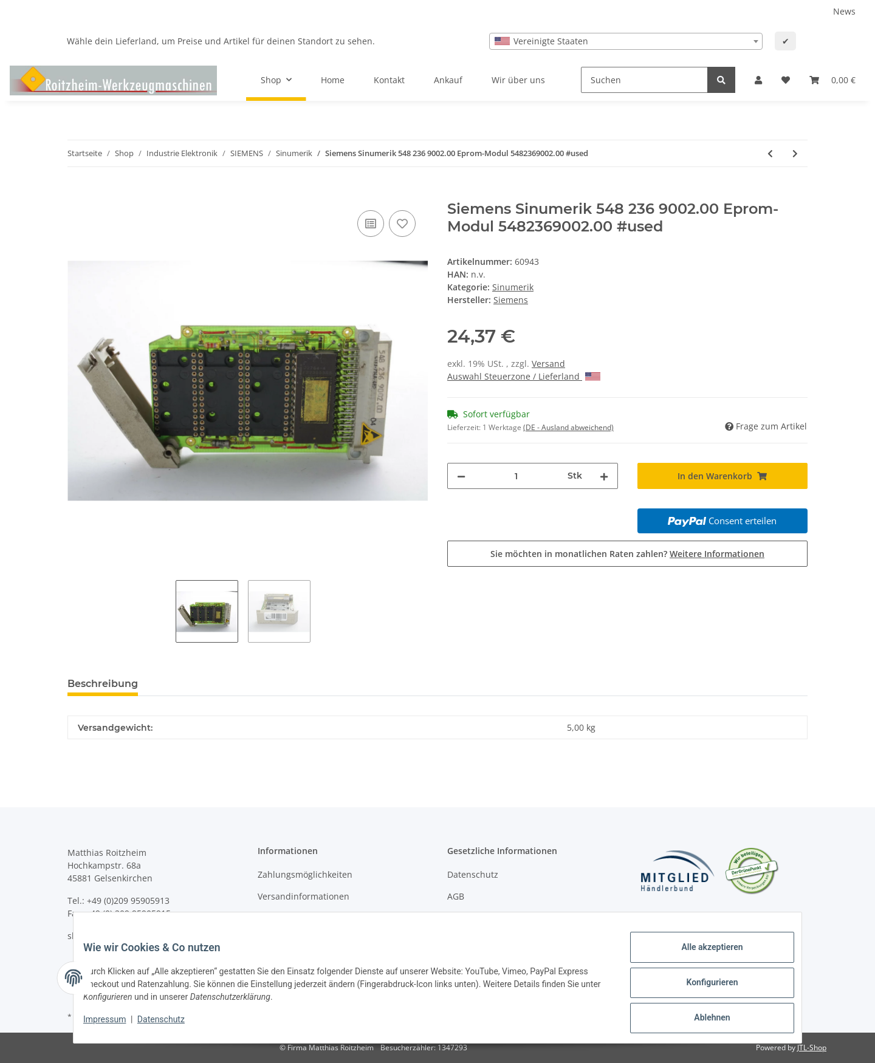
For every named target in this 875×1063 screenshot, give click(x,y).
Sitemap (464, 917)
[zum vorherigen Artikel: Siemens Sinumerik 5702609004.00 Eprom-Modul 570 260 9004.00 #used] (770, 153)
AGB (455, 896)
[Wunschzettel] (786, 80)
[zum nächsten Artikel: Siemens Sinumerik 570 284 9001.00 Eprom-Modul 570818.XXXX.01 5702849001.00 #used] (795, 153)
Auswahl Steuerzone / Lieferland (523, 376)
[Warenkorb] (832, 80)
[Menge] (516, 475)
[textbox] (626, 41)
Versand (548, 363)
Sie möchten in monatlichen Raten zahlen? (627, 553)
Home (333, 80)
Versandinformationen (303, 896)
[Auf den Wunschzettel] (402, 223)
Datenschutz (472, 874)
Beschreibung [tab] (102, 683)
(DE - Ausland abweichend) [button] (568, 427)
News (844, 11)
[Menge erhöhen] (604, 475)
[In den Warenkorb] (77, 193)
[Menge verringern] (461, 475)
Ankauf (448, 80)
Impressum (114, 1025)
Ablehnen (702, 1020)
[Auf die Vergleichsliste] (370, 223)
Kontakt (389, 80)
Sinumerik (513, 287)
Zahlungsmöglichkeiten (305, 874)
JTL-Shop (811, 1047)
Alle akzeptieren (702, 957)
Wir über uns (518, 80)
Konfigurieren (702, 988)
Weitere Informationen (717, 553)
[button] (758, 80)
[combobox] (626, 41)
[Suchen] (644, 80)
